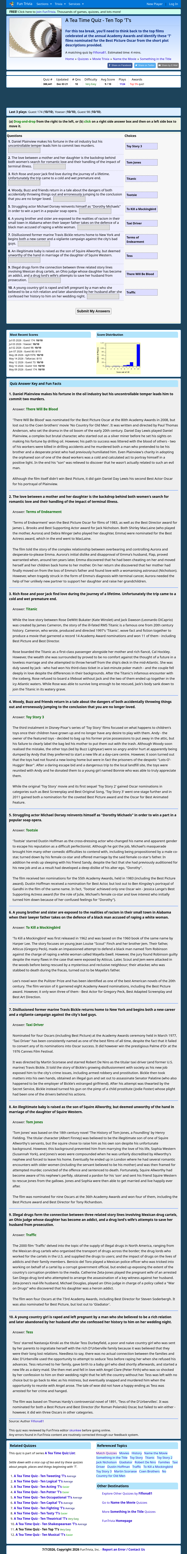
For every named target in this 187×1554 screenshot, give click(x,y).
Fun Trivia (20, 4)
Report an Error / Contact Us (123, 1549)
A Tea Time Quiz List (60, 1453)
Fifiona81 (99, 52)
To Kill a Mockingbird (158, 1466)
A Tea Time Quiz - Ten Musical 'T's (40, 1534)
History (137, 1453)
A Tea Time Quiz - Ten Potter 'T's (38, 1492)
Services (75, 4)
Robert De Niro (145, 1462)
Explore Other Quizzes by (127, 1493)
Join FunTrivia (45, 12)
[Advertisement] (93, 97)
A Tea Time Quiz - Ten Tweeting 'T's (40, 1476)
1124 (122, 84)
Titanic (150, 1457)
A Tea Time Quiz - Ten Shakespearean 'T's (46, 1524)
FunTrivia (117, 1520)
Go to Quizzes (124, 1502)
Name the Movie (156, 1453)
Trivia (59, 4)
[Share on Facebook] (123, 65)
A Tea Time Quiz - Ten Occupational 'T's (43, 1497)
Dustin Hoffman (118, 1466)
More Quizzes (128, 1511)
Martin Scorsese (125, 1471)
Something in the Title (111, 1457)
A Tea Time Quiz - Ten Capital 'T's (38, 1502)
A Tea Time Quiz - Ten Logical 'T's (38, 1481)
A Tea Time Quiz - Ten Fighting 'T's (39, 1508)
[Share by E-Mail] (169, 65)
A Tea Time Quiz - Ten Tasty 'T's (37, 1513)
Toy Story (136, 1457)
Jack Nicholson (106, 1462)
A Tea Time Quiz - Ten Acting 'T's (38, 1486)
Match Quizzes (106, 1453)
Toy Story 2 (164, 1457)
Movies (124, 1453)
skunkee (75, 1430)
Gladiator (125, 1462)
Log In (173, 4)
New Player (155, 4)
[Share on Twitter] (147, 65)
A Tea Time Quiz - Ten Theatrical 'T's (40, 1518)
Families (164, 1462)
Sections (43, 4)
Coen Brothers (149, 1471)
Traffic (136, 1466)
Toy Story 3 (104, 1471)
